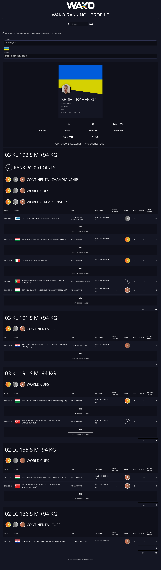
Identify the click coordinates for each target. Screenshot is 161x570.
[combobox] (80, 43)
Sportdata (90, 566)
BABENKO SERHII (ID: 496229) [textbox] (16, 56)
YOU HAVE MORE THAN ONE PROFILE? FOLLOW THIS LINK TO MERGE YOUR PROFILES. (31, 33)
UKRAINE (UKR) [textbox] (10, 43)
